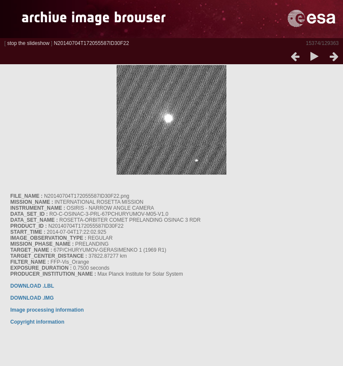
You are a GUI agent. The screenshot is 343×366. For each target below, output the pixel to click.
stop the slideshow (28, 43)
